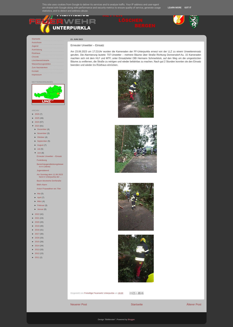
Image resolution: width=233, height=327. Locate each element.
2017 (37, 234)
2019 (37, 226)
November (42, 133)
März (39, 201)
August (40, 145)
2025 (37, 118)
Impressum (37, 75)
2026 (37, 114)
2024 (37, 122)
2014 (37, 246)
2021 (37, 218)
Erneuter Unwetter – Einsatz (49, 156)
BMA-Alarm (42, 184)
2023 (37, 126)
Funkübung (42, 160)
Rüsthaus (36, 53)
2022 (37, 214)
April (39, 197)
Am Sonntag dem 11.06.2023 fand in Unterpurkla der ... (50, 175)
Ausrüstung (37, 49)
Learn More (174, 7)
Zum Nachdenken (40, 67)
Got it (187, 7)
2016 (37, 238)
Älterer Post (194, 304)
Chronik (35, 57)
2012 (37, 253)
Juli (39, 149)
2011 (37, 257)
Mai (39, 193)
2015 (37, 241)
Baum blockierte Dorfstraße (49, 181)
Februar (41, 205)
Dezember (42, 129)
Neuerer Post (78, 304)
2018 (37, 230)
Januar (40, 209)
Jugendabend (43, 170)
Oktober (41, 137)
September (42, 141)
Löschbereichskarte (40, 60)
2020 (37, 222)
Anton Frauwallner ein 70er (49, 189)
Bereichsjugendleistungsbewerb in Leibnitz (50, 165)
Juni (39, 153)
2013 (37, 249)
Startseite (137, 304)
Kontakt (35, 71)
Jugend (35, 46)
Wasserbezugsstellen (41, 64)
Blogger (131, 319)
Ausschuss (36, 42)
